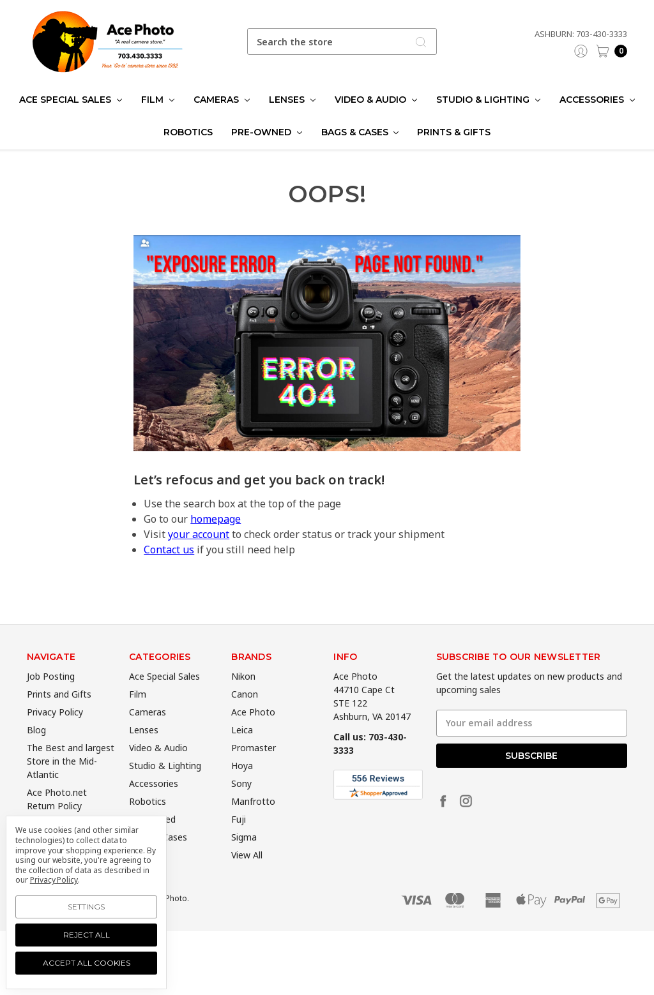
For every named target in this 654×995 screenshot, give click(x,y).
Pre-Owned (266, 132)
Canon (244, 715)
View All (246, 876)
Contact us (169, 549)
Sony (241, 804)
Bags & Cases (360, 132)
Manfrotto (253, 822)
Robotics (188, 132)
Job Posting (51, 697)
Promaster (253, 769)
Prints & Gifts (453, 132)
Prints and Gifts (59, 715)
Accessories (597, 99)
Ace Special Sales (70, 99)
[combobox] (342, 41)
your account (198, 534)
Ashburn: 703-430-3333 (581, 34)
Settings (86, 906)
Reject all (86, 934)
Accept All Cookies (86, 963)
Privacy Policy (55, 733)
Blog (36, 751)
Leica (242, 751)
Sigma (244, 858)
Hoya (242, 787)
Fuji (238, 840)
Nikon (243, 697)
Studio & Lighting (488, 99)
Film (157, 99)
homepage (215, 519)
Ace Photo (253, 733)
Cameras (222, 99)
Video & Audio (376, 99)
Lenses (292, 99)
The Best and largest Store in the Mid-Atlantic (70, 782)
